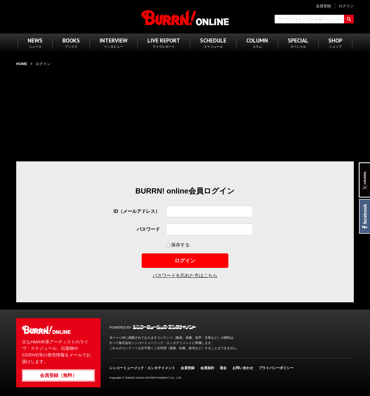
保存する (180, 244)
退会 (223, 368)
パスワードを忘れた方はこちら (185, 275)
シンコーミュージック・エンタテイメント (164, 327)
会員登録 (188, 368)
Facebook (364, 216)
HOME (21, 64)
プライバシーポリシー (276, 368)
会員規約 (207, 368)
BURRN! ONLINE (185, 17)
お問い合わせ (242, 368)
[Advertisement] (185, 110)
